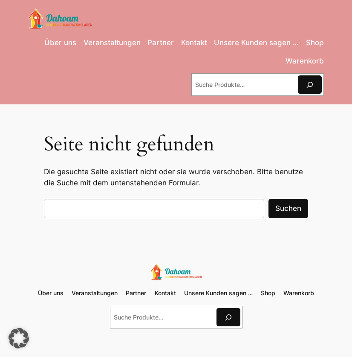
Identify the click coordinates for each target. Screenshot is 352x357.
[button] (19, 338)
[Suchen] (310, 84)
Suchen (288, 208)
